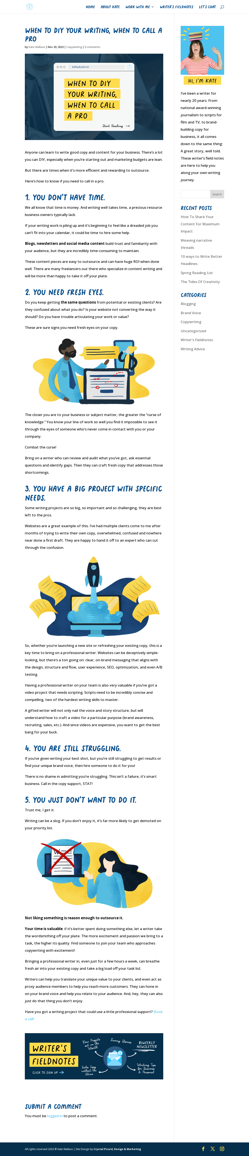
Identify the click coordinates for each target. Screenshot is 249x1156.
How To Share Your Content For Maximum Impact (200, 224)
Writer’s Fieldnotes (176, 6)
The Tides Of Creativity (200, 281)
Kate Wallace (37, 47)
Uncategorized (193, 330)
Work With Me (137, 6)
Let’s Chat (207, 6)
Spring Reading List (197, 272)
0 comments (92, 47)
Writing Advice (193, 348)
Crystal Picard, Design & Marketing (117, 1149)
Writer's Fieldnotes (197, 339)
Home (90, 6)
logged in (55, 1115)
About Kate (110, 6)
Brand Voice (191, 312)
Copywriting (74, 47)
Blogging (188, 303)
